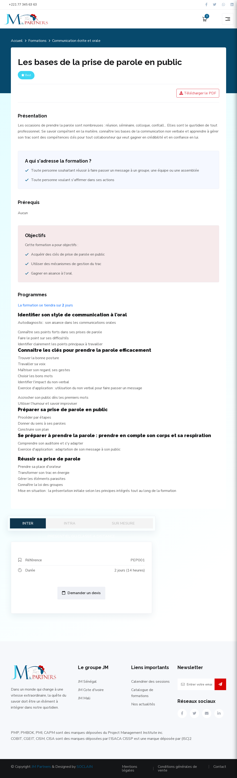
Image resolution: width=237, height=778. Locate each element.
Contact (219, 766)
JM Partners (41, 766)
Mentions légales (129, 768)
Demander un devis (81, 593)
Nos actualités (143, 704)
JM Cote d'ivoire (91, 689)
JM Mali (84, 698)
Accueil (17, 40)
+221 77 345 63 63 (20, 4)
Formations (37, 40)
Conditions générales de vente (177, 768)
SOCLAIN (85, 766)
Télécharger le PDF (197, 93)
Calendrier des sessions (150, 681)
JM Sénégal (87, 681)
